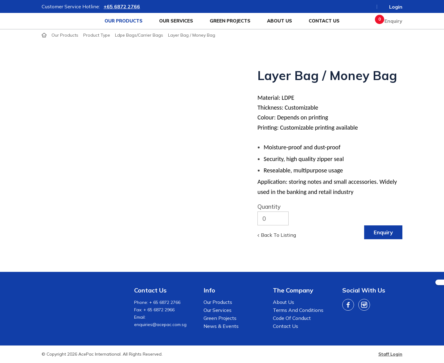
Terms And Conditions (298, 310)
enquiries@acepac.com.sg (160, 324)
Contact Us (324, 21)
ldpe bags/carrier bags (139, 35)
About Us (279, 21)
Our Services (176, 21)
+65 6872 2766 (122, 6)
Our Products (123, 21)
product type (96, 35)
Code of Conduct (292, 318)
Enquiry (390, 21)
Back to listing (278, 235)
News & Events (221, 326)
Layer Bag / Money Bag (191, 35)
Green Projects (230, 21)
